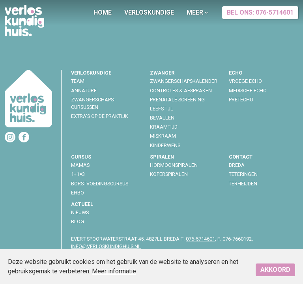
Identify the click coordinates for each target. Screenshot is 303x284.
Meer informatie (114, 271)
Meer (198, 12)
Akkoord (275, 269)
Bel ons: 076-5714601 (260, 12)
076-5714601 (200, 239)
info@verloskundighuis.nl (106, 246)
